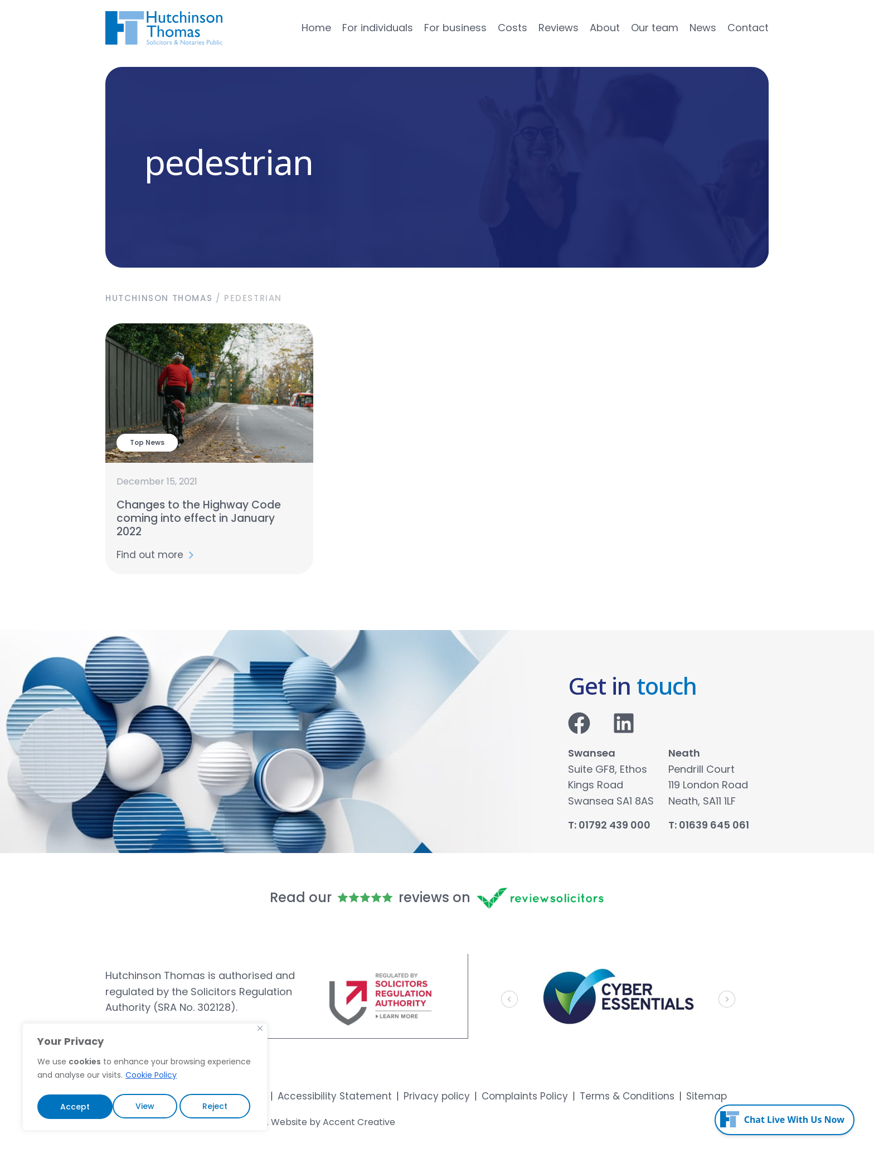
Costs (512, 27)
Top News (147, 442)
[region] (145, 1079)
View (69, 1106)
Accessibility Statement (335, 1096)
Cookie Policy (151, 1078)
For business (455, 27)
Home (316, 27)
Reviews (558, 27)
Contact (748, 27)
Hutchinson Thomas (158, 298)
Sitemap (706, 1096)
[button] (509, 999)
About (605, 27)
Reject (139, 1106)
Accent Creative (359, 1122)
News (703, 27)
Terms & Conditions (627, 1096)
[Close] (260, 1032)
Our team (654, 27)
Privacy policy (437, 1096)
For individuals (377, 27)
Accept (215, 1106)
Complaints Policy (525, 1096)
